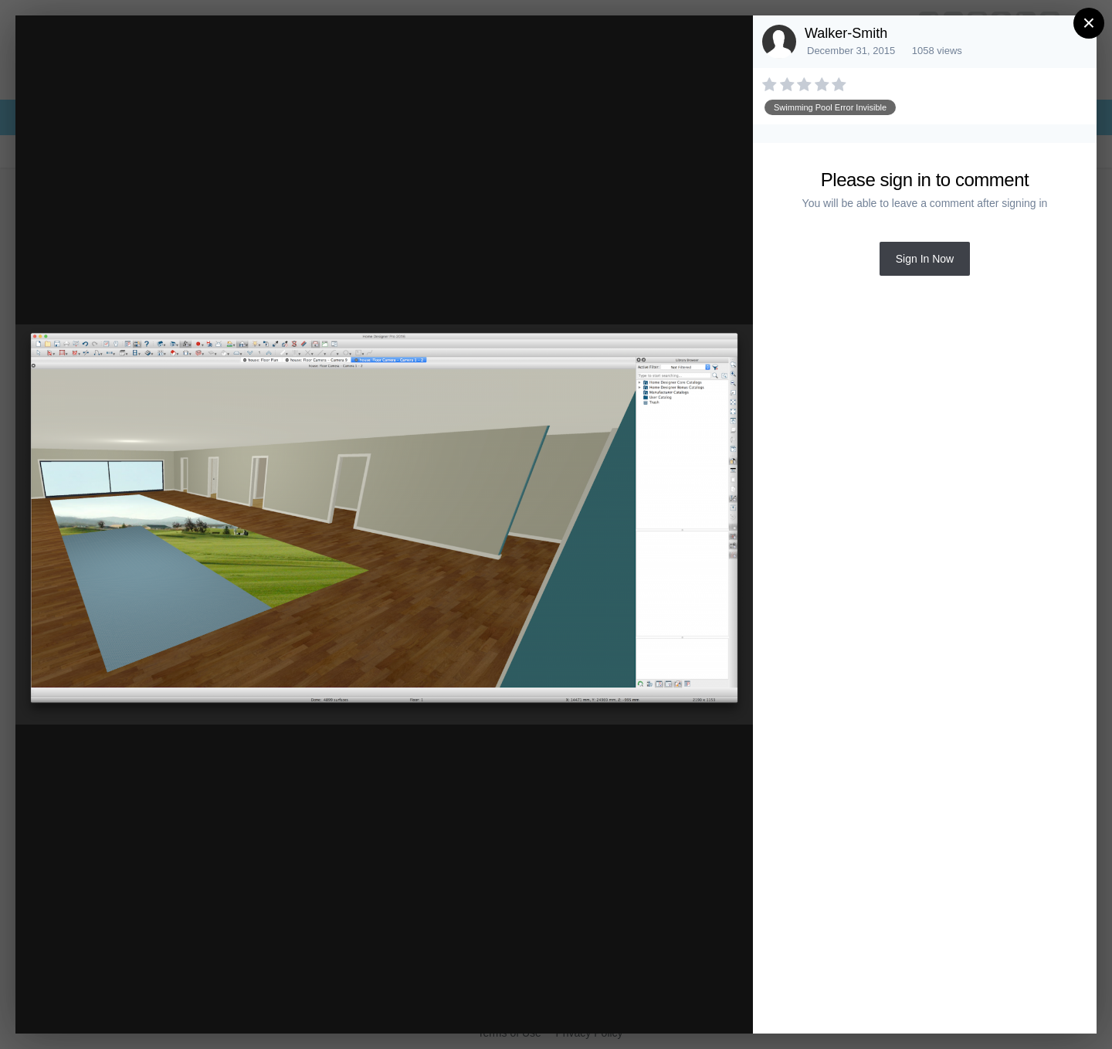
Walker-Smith (846, 33)
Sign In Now (925, 259)
